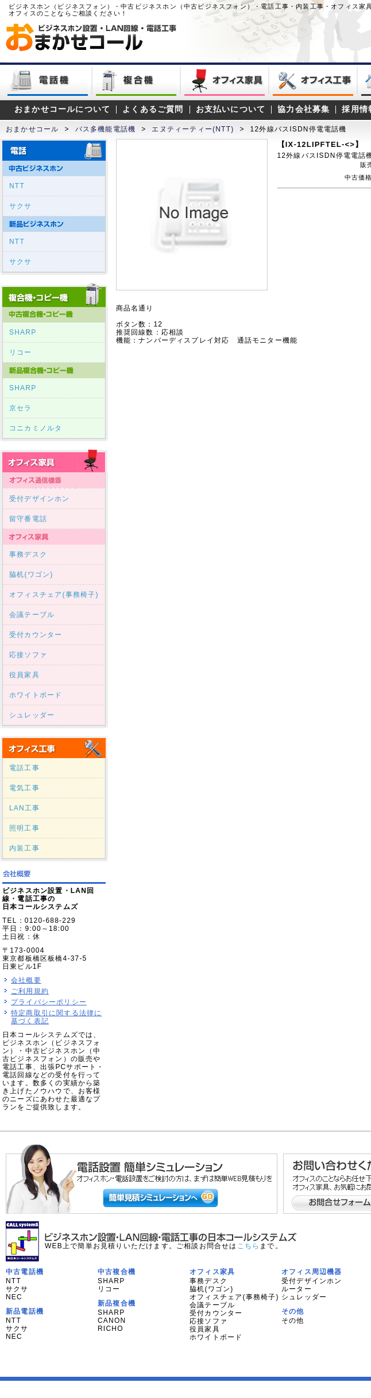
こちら (248, 1246)
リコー (20, 352)
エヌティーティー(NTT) (193, 129)
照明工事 (24, 828)
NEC (14, 1297)
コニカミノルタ (35, 428)
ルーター (296, 1289)
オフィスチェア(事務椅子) (54, 595)
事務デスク (28, 554)
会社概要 (26, 980)
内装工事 (24, 848)
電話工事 (24, 768)
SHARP (22, 332)
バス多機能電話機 (105, 129)
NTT (17, 186)
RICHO (110, 1329)
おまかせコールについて (62, 109)
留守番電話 (28, 519)
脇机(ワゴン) (31, 574)
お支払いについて (231, 109)
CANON (112, 1321)
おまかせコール (32, 129)
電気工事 (24, 788)
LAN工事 (24, 808)
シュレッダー (32, 715)
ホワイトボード (35, 695)
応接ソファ (28, 655)
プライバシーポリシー (49, 1002)
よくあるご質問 (152, 109)
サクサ (20, 206)
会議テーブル (32, 615)
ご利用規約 (30, 991)
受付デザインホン (39, 499)
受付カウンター (35, 635)
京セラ (20, 408)
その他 (292, 1321)
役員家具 (24, 675)
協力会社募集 (303, 109)
